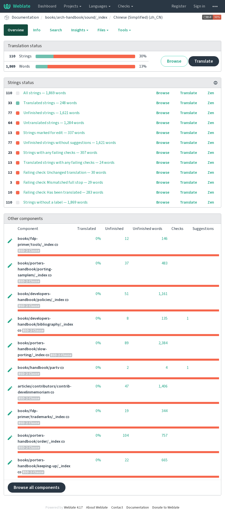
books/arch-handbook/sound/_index (76, 17)
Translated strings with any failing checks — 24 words (68, 162)
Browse (174, 61)
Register (178, 6)
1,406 (163, 386)
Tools (124, 30)
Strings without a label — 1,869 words (55, 202)
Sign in (199, 6)
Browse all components (36, 487)
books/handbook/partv (38, 367)
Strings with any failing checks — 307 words (60, 152)
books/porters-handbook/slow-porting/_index (32, 349)
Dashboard (47, 6)
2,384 (163, 343)
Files (103, 30)
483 (165, 263)
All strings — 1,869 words (44, 93)
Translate (203, 61)
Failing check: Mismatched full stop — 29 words (63, 182)
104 (126, 435)
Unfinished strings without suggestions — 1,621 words (69, 142)
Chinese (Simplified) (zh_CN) (138, 17)
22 (127, 460)
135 (165, 318)
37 (127, 263)
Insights (79, 30)
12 (127, 238)
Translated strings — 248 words (50, 103)
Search (56, 30)
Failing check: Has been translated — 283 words (63, 192)
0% (98, 238)
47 (127, 386)
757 (165, 435)
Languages (100, 6)
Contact (117, 507)
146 (165, 238)
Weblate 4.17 (73, 507)
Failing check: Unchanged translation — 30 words (64, 172)
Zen (211, 93)
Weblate (17, 6)
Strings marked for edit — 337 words (54, 132)
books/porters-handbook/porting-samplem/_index (35, 269)
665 (165, 460)
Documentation (25, 17)
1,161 (163, 294)
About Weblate (97, 507)
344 (165, 411)
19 (127, 411)
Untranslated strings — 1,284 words (53, 123)
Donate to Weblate (165, 507)
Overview (16, 30)
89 (127, 343)
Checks (125, 6)
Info (37, 30)
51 (127, 294)
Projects (72, 6)
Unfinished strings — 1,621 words (51, 113)
